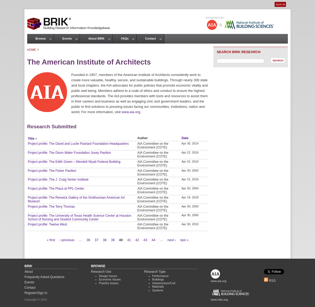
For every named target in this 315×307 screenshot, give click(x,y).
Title (33, 138)
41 (129, 240)
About (28, 272)
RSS (270, 281)
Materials (158, 286)
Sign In (280, 4)
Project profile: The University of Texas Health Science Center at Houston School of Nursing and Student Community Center (79, 217)
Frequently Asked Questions (44, 277)
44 (153, 240)
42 (137, 240)
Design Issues (108, 276)
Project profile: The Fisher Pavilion (52, 171)
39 (113, 240)
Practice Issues (108, 283)
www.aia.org (131, 112)
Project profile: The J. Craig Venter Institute (58, 179)
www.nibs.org (219, 299)
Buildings (158, 279)
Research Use (101, 272)
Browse (40, 38)
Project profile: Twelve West (47, 224)
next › (171, 240)
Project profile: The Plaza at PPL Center (56, 188)
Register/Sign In (35, 293)
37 (96, 240)
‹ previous (66, 240)
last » (184, 240)
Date (184, 138)
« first (51, 240)
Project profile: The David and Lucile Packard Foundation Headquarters (78, 144)
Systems (157, 290)
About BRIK (96, 38)
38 (104, 240)
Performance (160, 276)
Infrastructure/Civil (163, 283)
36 (88, 240)
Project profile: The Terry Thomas (51, 206)
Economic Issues (110, 279)
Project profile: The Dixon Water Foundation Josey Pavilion (69, 153)
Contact (150, 38)
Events (67, 38)
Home (31, 49)
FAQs (125, 38)
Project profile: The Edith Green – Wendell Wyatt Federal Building (74, 162)
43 (145, 240)
